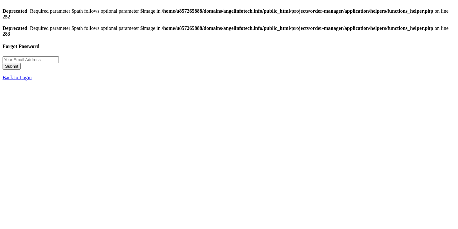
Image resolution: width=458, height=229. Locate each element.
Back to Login (17, 77)
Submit (11, 66)
